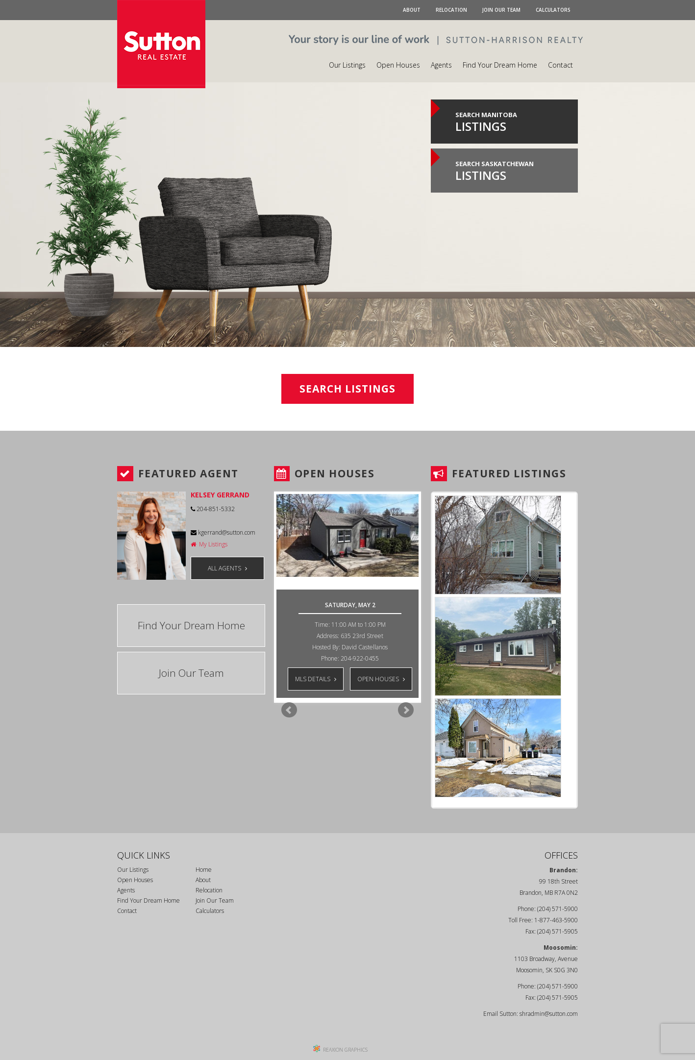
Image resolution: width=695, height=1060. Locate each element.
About (412, 9)
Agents (441, 65)
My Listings (209, 544)
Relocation (451, 9)
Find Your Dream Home (500, 65)
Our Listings (347, 65)
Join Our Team (501, 9)
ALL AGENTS (227, 568)
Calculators (553, 9)
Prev (289, 710)
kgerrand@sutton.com (223, 532)
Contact (560, 65)
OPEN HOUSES (381, 679)
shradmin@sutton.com (549, 1014)
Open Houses (398, 65)
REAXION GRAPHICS (345, 1049)
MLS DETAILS (315, 679)
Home (204, 869)
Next (406, 710)
